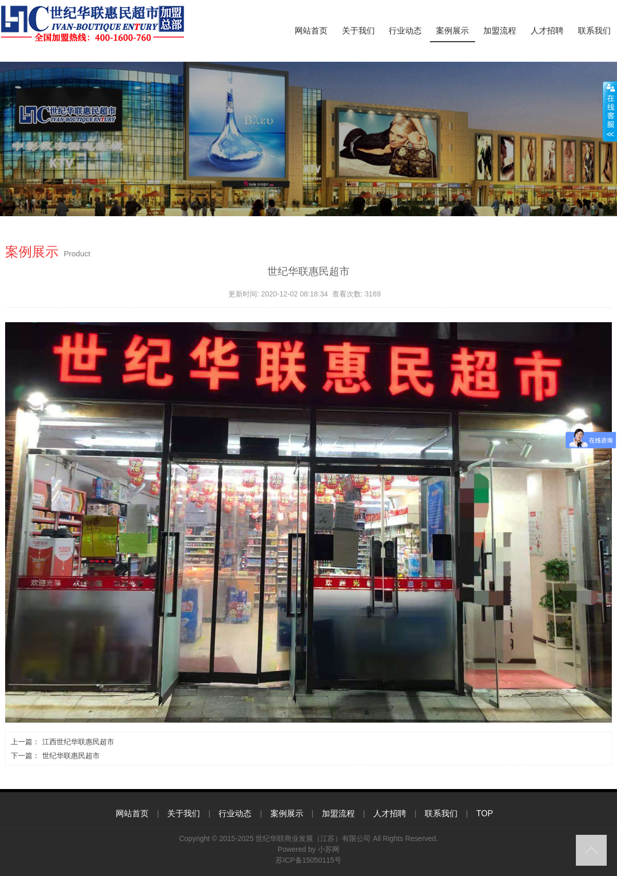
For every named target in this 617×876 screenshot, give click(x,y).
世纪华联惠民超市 (71, 755)
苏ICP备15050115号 (308, 860)
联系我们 (594, 30)
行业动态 (405, 30)
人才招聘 (547, 30)
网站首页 (311, 30)
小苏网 (328, 849)
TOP (484, 813)
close (610, 111)
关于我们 (358, 30)
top (591, 850)
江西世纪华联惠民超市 (78, 742)
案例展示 (452, 30)
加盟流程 (499, 30)
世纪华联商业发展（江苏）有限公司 (313, 838)
